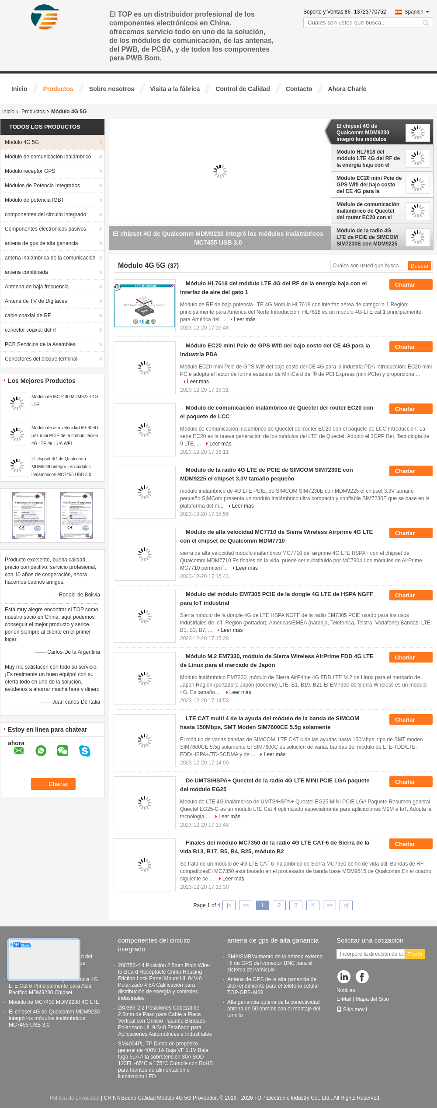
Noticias (345, 990)
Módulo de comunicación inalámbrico (48, 157)
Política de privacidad (75, 1098)
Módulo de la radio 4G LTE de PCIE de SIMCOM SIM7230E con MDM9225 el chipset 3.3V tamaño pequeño (367, 237)
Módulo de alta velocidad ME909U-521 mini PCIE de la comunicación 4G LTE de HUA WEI (65, 435)
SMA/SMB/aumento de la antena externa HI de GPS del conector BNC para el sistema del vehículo (275, 963)
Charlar (411, 285)
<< (246, 905)
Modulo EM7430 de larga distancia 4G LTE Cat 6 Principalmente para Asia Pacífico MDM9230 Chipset (53, 986)
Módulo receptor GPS (30, 171)
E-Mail (343, 999)
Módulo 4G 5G (22, 142)
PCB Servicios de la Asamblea (40, 344)
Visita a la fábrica (175, 88)
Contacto (299, 88)
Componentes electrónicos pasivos (45, 229)
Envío (414, 954)
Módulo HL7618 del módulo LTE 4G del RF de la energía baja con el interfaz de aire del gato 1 (368, 158)
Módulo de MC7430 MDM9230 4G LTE (54, 1002)
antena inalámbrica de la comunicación (50, 258)
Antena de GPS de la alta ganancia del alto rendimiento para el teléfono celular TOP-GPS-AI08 (273, 986)
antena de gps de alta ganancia (41, 243)
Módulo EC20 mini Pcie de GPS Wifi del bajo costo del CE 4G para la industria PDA (369, 184)
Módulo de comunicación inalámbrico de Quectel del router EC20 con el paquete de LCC (367, 211)
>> (329, 905)
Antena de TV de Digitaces (36, 301)
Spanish (417, 12)
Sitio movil (351, 1009)
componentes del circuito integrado (45, 214)
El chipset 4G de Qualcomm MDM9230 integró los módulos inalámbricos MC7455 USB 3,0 (61, 466)
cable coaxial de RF (28, 315)
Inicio (19, 88)
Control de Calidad (242, 88)
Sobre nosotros (111, 88)
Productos (58, 88)
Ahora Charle (347, 88)
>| (346, 905)
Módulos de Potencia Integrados (42, 185)
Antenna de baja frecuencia (37, 287)
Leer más (245, 319)
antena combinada (26, 272)
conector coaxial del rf (30, 330)
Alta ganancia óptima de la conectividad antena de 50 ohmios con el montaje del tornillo (273, 1008)
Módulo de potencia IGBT (34, 200)
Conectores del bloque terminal (41, 359)
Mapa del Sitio (372, 999)
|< (229, 905)
